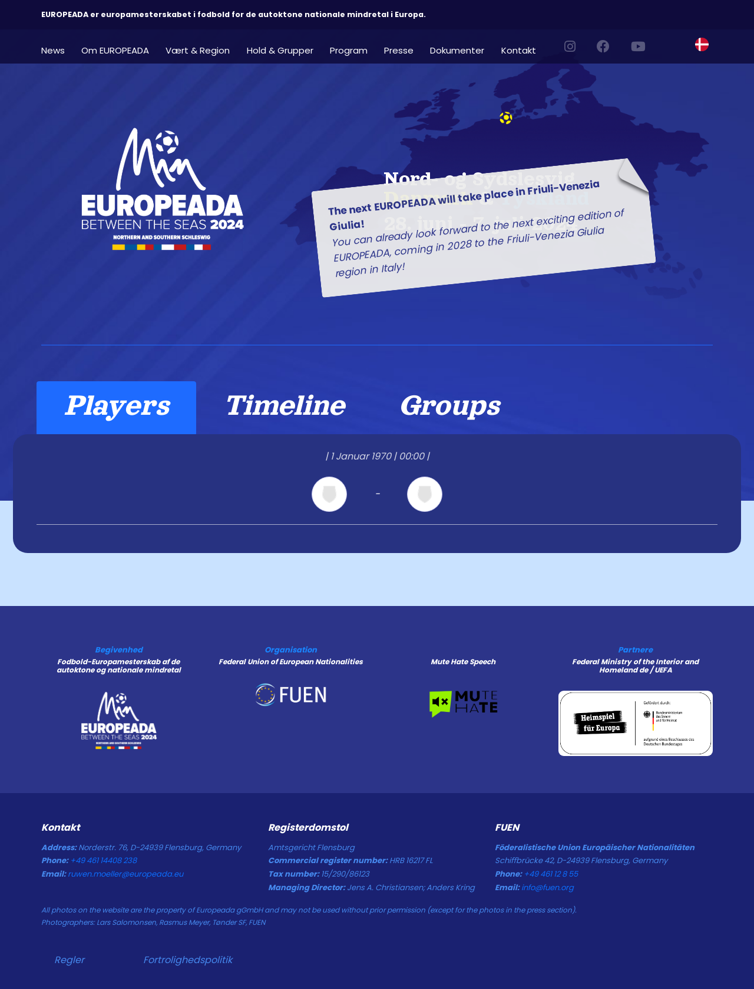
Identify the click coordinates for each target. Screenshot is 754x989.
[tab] (116, 407)
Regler (69, 960)
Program (349, 50)
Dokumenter (457, 50)
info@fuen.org (547, 887)
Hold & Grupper (280, 50)
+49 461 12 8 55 (551, 874)
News (53, 50)
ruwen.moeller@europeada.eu (125, 874)
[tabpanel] (377, 493)
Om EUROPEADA (115, 50)
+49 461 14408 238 (103, 860)
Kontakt (518, 50)
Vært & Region (198, 50)
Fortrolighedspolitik (187, 960)
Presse (399, 50)
